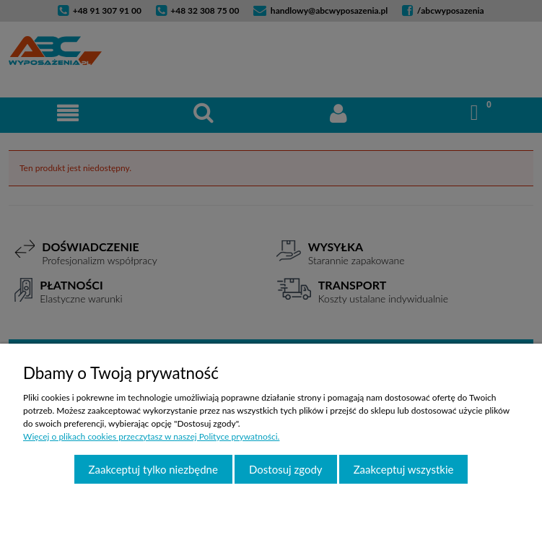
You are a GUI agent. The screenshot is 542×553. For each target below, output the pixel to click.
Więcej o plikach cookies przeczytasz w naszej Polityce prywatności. (151, 436)
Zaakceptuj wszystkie (404, 469)
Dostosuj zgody (286, 469)
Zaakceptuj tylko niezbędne (153, 469)
